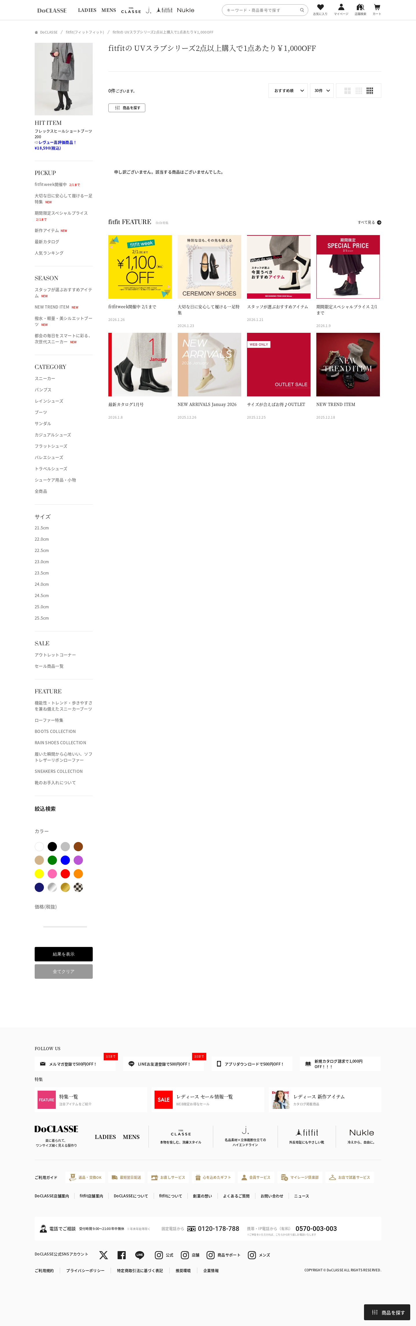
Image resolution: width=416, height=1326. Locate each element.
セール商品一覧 (49, 666)
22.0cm (42, 539)
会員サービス (256, 1177)
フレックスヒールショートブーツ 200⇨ (63, 139)
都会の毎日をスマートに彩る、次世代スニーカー (63, 338)
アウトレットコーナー (55, 655)
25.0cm (42, 607)
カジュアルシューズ (53, 434)
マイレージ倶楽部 (300, 1177)
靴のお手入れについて (55, 782)
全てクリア (64, 971)
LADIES (87, 10)
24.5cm (42, 595)
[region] (208, 10)
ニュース (301, 1195)
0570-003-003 (316, 1228)
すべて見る (366, 222)
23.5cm (42, 573)
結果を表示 (64, 954)
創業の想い (202, 1195)
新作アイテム (51, 230)
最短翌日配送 (126, 1177)
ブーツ (41, 412)
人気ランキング (49, 253)
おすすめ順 (284, 90)
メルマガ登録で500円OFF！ (78, 1061)
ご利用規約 (44, 1270)
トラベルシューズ (51, 468)
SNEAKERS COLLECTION (59, 771)
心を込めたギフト (213, 1177)
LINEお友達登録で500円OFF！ (166, 1062)
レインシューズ (49, 401)
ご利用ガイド (46, 1177)
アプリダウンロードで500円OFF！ (250, 1064)
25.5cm (42, 618)
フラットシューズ (51, 446)
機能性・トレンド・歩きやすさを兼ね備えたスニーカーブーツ (63, 706)
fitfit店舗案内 (91, 1195)
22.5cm (42, 550)
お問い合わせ (272, 1195)
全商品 (41, 491)
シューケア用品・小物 (55, 480)
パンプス (43, 389)
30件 (319, 90)
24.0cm (42, 584)
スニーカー (45, 378)
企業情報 (211, 1270)
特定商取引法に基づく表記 (140, 1270)
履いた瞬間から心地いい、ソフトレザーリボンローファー (63, 757)
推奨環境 (183, 1270)
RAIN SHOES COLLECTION (60, 742)
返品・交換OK (85, 1177)
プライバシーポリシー (85, 1270)
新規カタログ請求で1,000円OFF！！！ (334, 1064)
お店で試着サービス (349, 1177)
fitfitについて (171, 1195)
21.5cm (42, 528)
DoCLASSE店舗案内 (52, 1195)
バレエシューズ (49, 457)
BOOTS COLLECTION (55, 731)
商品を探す (388, 1312)
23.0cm (42, 561)
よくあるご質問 (236, 1195)
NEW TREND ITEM (56, 307)
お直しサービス (168, 1177)
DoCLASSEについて (131, 1195)
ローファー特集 (49, 720)
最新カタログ (47, 241)
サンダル (43, 423)
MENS (108, 10)
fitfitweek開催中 (57, 184)
